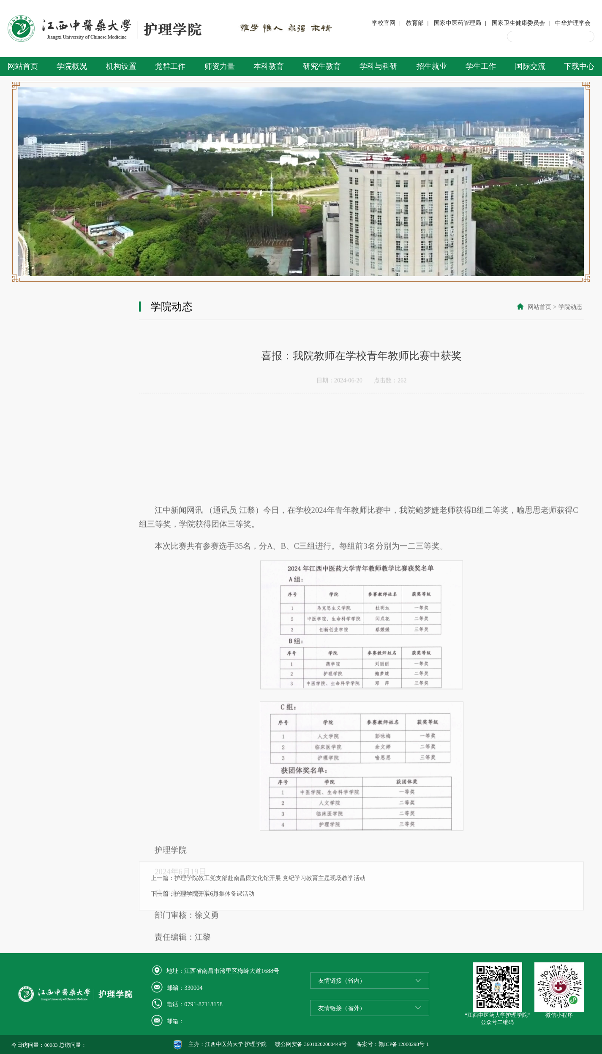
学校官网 (383, 22)
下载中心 (579, 66)
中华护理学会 (573, 22)
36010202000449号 (325, 1044)
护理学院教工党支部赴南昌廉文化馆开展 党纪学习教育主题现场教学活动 (269, 894)
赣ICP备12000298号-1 (404, 1044)
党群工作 (170, 66)
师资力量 (219, 66)
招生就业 (432, 66)
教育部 (415, 22)
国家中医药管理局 (457, 22)
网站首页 (23, 66)
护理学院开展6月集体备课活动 (214, 910)
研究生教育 (322, 66)
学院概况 (72, 66)
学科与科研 (379, 66)
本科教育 (268, 66)
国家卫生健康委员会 (518, 22)
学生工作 (481, 66)
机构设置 (121, 66)
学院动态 (570, 307)
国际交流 (530, 66)
